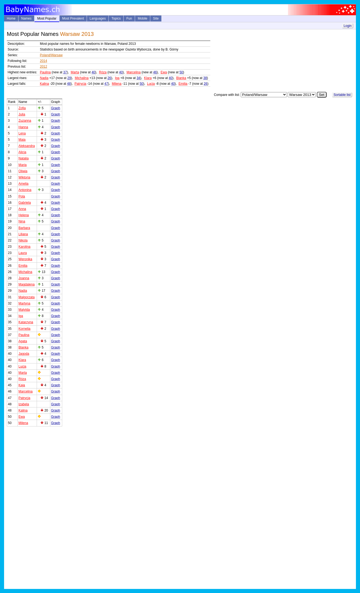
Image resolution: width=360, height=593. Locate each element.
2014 (43, 61)
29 (69, 78)
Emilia (183, 84)
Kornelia (24, 329)
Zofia (22, 108)
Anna (22, 209)
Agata (22, 341)
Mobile (142, 18)
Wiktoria (24, 177)
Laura (22, 253)
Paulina (45, 72)
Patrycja (80, 84)
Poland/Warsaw (51, 55)
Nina (21, 221)
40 (93, 72)
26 (109, 78)
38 (205, 78)
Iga (117, 78)
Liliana (23, 234)
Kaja (21, 385)
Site (156, 18)
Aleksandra (26, 146)
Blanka (181, 78)
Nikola (22, 240)
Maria (22, 165)
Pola (21, 196)
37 (65, 72)
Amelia (23, 184)
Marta (75, 72)
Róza (103, 72)
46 (155, 72)
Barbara (24, 228)
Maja (22, 140)
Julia (21, 114)
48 (69, 84)
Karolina (24, 247)
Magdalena (26, 284)
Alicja (22, 152)
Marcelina (134, 72)
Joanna (23, 278)
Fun (129, 18)
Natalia (23, 158)
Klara (148, 78)
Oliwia (22, 171)
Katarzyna (25, 322)
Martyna (24, 303)
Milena (116, 84)
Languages (98, 18)
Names (26, 18)
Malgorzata (26, 297)
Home (11, 18)
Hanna (23, 127)
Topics (116, 18)
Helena (23, 215)
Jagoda (23, 354)
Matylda (24, 310)
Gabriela (24, 203)
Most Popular (47, 18)
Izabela (23, 404)
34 (138, 78)
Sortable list (342, 95)
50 (181, 72)
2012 (43, 66)
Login (348, 26)
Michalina (82, 78)
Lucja (151, 84)
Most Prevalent (73, 18)
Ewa (164, 72)
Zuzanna (24, 121)
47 (106, 84)
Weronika (25, 259)
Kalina (44, 84)
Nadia (44, 78)
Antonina (24, 190)
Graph (55, 108)
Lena (22, 133)
